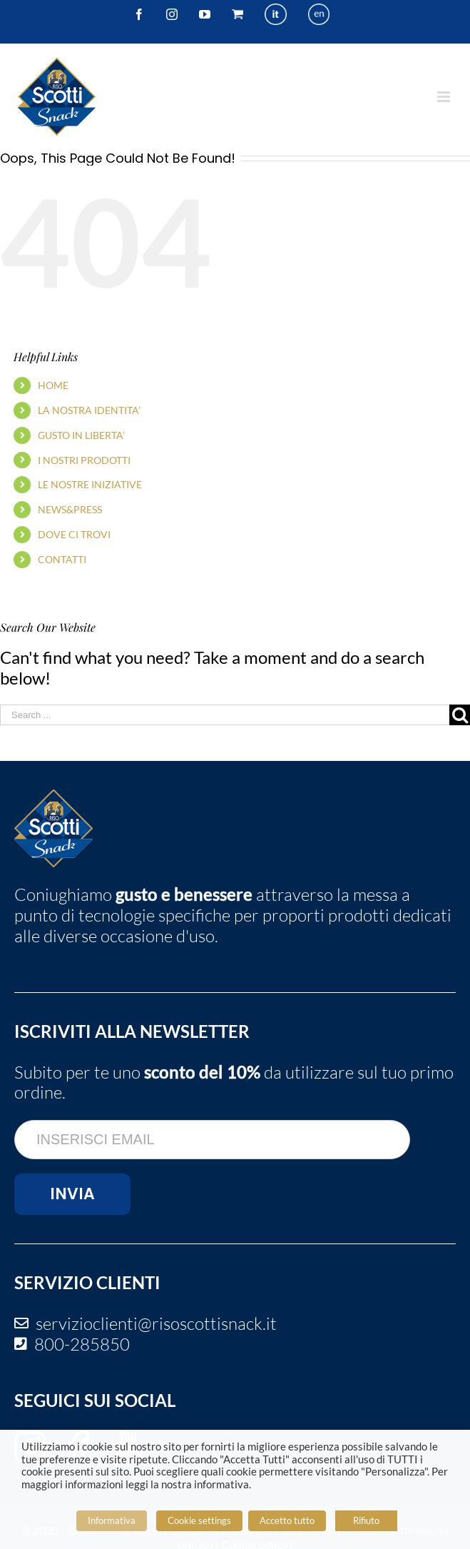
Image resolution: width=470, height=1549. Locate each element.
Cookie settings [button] (199, 1520)
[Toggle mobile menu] (444, 96)
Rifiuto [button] (366, 1520)
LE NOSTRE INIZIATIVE (90, 484)
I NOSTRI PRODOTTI (84, 460)
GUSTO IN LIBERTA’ (81, 435)
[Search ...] (224, 715)
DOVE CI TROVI (74, 534)
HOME (53, 385)
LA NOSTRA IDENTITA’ (89, 410)
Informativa (112, 1520)
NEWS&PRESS (70, 509)
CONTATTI (62, 559)
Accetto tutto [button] (287, 1520)
